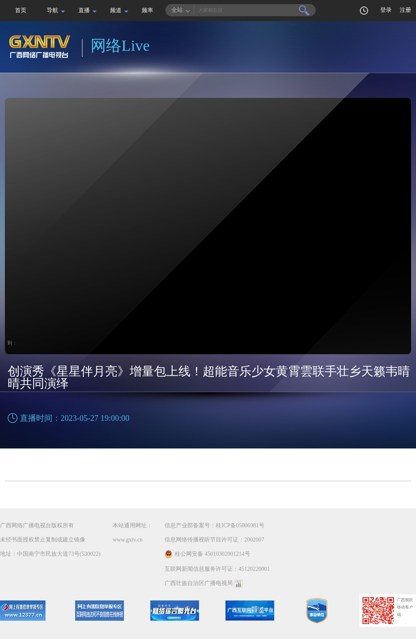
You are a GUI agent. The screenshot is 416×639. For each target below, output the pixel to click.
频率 (147, 10)
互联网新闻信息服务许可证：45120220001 (217, 569)
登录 (386, 10)
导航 (52, 10)
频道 (115, 10)
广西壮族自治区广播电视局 (199, 583)
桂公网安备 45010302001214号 (207, 554)
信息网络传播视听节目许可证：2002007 (214, 540)
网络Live (120, 45)
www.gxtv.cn (128, 540)
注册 (405, 10)
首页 (20, 10)
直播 (84, 10)
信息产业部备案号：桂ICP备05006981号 (214, 525)
